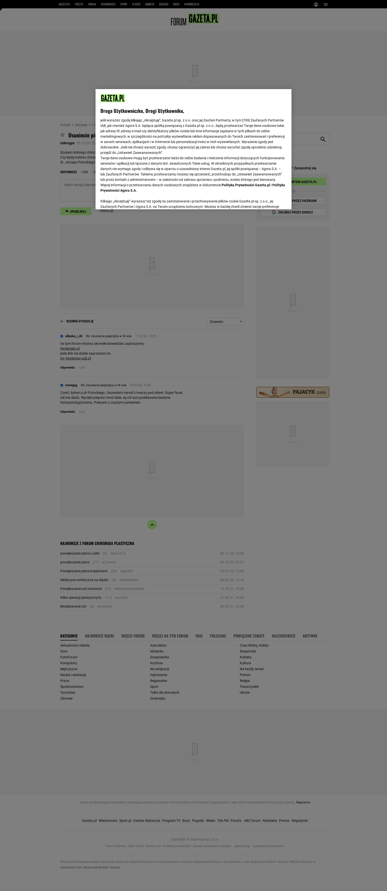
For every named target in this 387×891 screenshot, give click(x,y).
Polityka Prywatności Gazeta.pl (246, 185)
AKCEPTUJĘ (270, 200)
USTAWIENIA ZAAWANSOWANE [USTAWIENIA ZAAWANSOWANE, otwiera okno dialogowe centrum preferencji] (132, 199)
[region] (193, 148)
